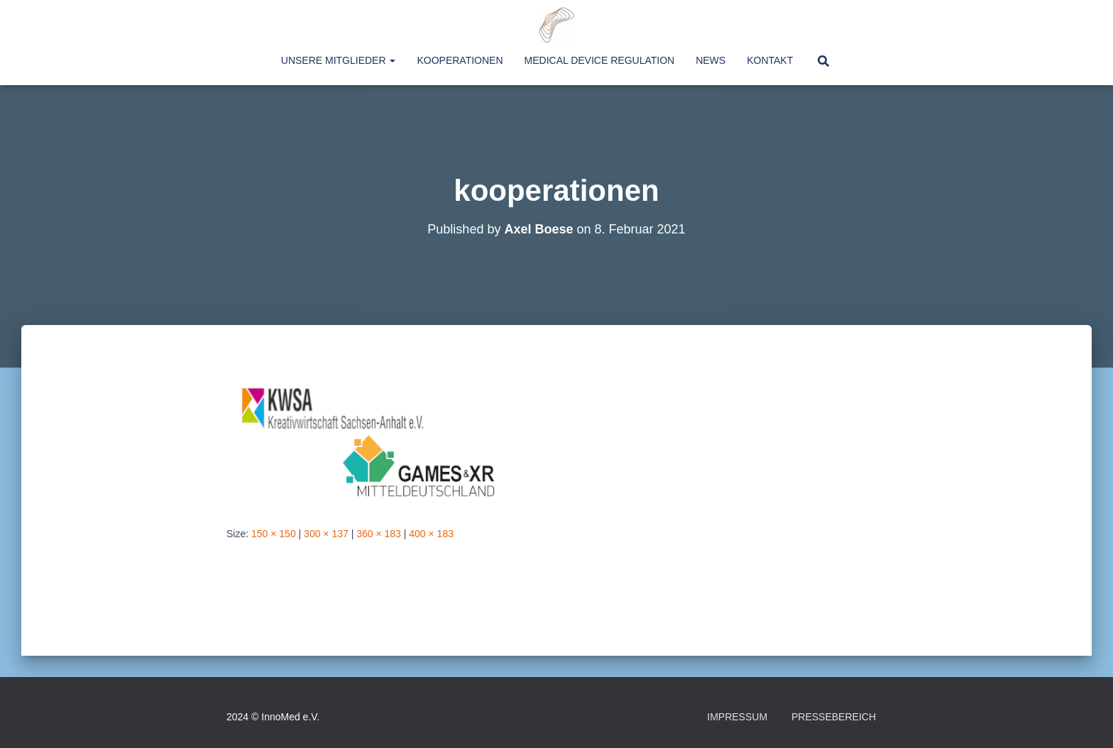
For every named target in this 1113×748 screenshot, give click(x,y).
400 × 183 (431, 533)
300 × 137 (326, 533)
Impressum (737, 716)
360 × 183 (378, 533)
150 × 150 (273, 533)
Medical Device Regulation (600, 60)
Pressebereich (833, 716)
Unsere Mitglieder (338, 60)
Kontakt (770, 60)
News (710, 60)
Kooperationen (460, 60)
